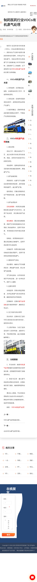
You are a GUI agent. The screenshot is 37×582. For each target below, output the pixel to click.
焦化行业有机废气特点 (32, 473)
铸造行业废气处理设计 (32, 454)
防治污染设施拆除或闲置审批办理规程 (31, 157)
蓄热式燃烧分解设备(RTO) (30, 94)
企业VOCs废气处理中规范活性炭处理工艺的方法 (13, 431)
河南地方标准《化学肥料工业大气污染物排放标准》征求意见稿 (31, 171)
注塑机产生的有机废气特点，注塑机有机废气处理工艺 (31, 129)
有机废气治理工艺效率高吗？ (31, 125)
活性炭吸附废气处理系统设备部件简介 (19, 473)
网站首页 (9, 8)
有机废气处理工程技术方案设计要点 (31, 143)
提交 (8, 535)
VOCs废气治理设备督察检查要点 (7, 473)
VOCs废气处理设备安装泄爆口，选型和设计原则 (13, 420)
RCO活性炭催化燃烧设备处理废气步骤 (31, 185)
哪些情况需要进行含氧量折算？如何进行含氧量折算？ (31, 166)
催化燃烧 (10, 221)
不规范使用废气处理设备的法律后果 (19, 454)
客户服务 (22, 8)
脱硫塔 (30, 85)
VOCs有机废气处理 (18, 69)
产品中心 (14, 8)
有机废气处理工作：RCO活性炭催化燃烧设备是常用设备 (31, 180)
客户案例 (17, 8)
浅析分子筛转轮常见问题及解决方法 (31, 148)
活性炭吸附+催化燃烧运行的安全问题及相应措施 (31, 120)
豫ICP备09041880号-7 (28, 550)
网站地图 (19, 550)
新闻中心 (19, 8)
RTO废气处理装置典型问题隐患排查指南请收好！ (19, 467)
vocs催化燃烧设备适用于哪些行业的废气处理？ (31, 152)
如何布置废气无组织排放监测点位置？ (31, 176)
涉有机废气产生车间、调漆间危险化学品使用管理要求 (7, 467)
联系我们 (25, 8)
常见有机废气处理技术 (32, 467)
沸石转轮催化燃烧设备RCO (30, 76)
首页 (31, 12)
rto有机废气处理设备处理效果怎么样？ (31, 134)
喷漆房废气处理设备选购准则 (31, 162)
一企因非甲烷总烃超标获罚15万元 (7, 460)
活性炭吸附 (10, 206)
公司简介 (11, 8)
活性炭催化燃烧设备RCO (30, 67)
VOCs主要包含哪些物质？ (31, 139)
